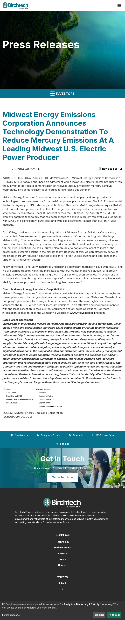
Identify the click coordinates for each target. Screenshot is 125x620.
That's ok (114, 614)
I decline (99, 614)
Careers (62, 565)
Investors (62, 553)
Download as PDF (110, 168)
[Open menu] (119, 5)
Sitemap (62, 443)
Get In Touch (60, 477)
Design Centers (62, 547)
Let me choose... (11, 615)
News (62, 559)
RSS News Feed (103, 435)
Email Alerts (19, 435)
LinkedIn (62, 583)
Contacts (76, 435)
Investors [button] (62, 93)
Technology (62, 541)
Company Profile (48, 435)
